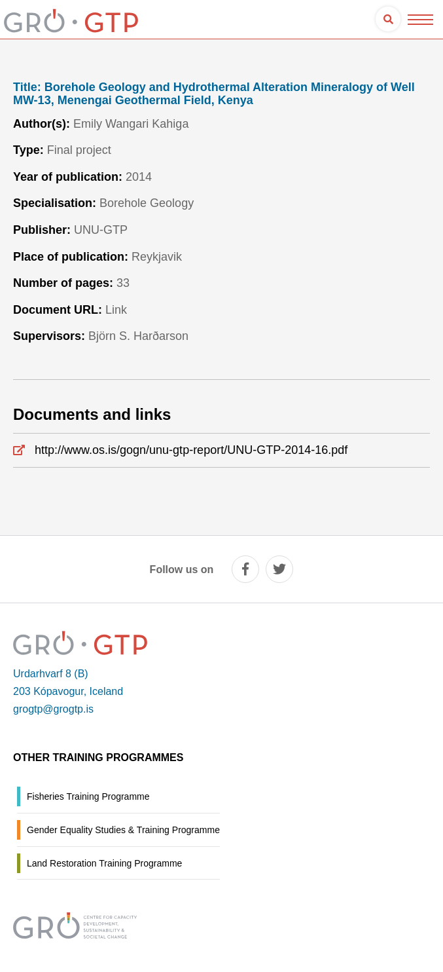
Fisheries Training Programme (88, 796)
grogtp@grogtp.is (53, 709)
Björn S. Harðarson (138, 336)
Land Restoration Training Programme (104, 863)
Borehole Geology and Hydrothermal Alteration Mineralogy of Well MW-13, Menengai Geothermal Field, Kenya (214, 94)
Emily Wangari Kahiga (130, 123)
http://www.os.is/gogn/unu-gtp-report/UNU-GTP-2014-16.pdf (191, 450)
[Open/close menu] (420, 19)
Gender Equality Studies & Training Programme (123, 830)
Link (116, 309)
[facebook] (245, 569)
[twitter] (279, 569)
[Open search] (388, 19)
